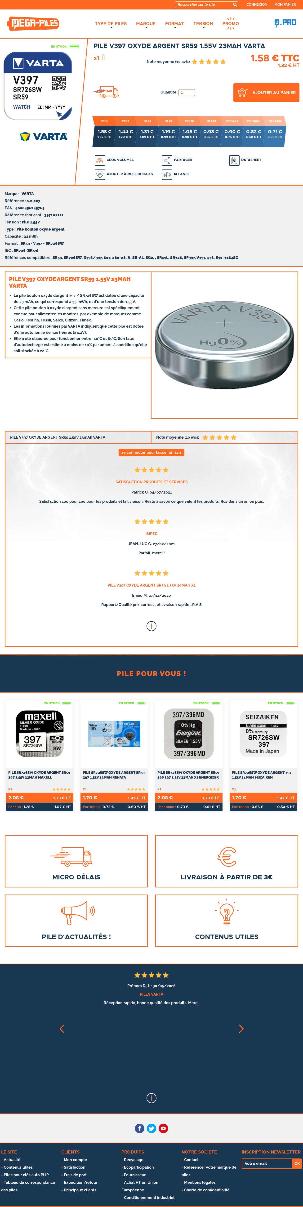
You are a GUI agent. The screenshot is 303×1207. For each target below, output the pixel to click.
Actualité (12, 1160)
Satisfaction (74, 1167)
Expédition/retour (80, 1182)
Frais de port (75, 1175)
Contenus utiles (18, 1167)
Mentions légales (200, 1182)
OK (297, 1163)
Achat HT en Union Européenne (139, 1186)
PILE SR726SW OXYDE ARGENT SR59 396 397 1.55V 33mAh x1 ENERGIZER (188, 775)
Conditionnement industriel (149, 1197)
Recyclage (133, 1160)
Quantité (177, 92)
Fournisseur (135, 1175)
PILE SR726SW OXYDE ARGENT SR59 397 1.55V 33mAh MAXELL (39, 775)
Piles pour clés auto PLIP (26, 1175)
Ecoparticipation (139, 1167)
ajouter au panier (274, 92)
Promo (231, 24)
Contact (191, 1160)
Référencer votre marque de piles (209, 1171)
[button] (61, 1029)
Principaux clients (80, 1190)
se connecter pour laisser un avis (151, 452)
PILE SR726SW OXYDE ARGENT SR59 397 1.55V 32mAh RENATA (114, 775)
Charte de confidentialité (207, 1190)
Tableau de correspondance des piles (28, 1186)
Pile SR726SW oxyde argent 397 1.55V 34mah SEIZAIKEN (262, 775)
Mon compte (75, 1160)
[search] (235, 5)
